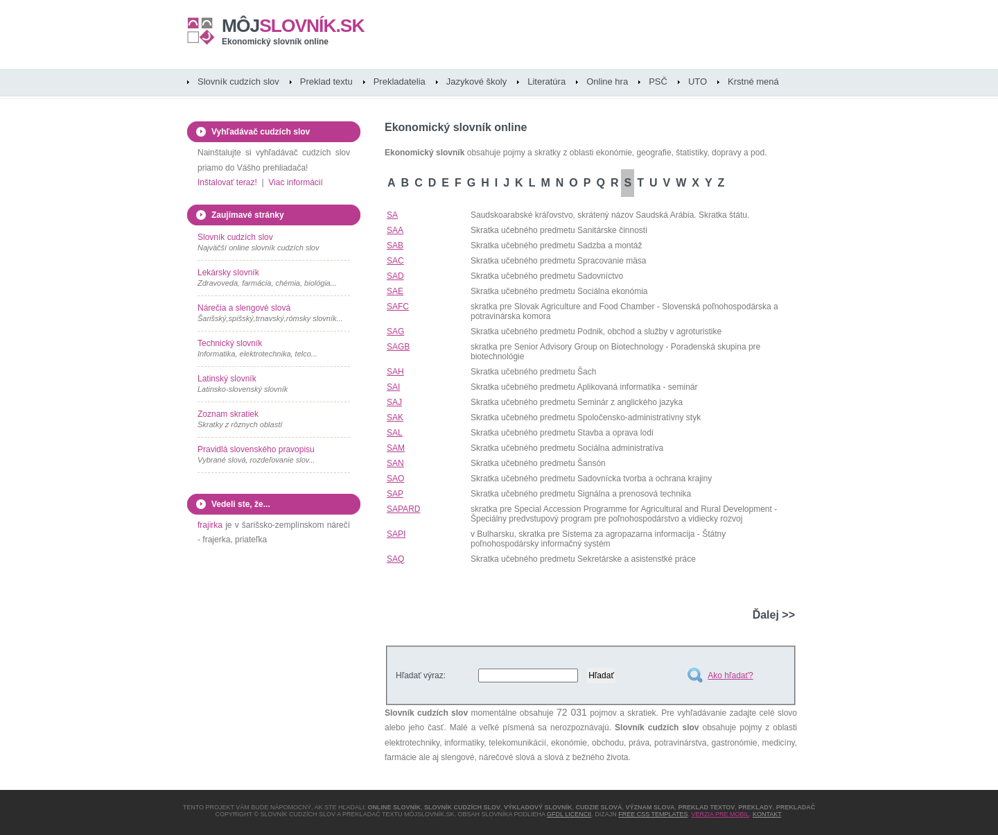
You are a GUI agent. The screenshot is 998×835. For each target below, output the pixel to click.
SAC (395, 261)
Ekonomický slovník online (275, 41)
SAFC (398, 306)
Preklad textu (326, 81)
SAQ (395, 559)
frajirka (210, 525)
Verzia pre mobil (720, 814)
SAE (395, 291)
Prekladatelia (400, 81)
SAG (395, 331)
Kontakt (767, 814)
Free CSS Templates (653, 814)
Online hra (607, 81)
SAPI (396, 534)
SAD (395, 276)
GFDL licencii (569, 814)
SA (392, 215)
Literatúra (546, 81)
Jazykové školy (476, 81)
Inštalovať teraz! (227, 182)
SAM (396, 448)
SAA (395, 230)
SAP (395, 494)
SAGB (398, 347)
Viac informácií (295, 182)
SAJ (394, 402)
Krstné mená (753, 81)
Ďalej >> (774, 615)
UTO (697, 81)
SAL (395, 433)
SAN (395, 463)
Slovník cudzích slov (238, 81)
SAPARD (403, 509)
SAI (393, 387)
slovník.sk (293, 25)
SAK (395, 417)
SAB (395, 245)
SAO (395, 478)
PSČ (658, 81)
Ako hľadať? (730, 675)
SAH (395, 372)
